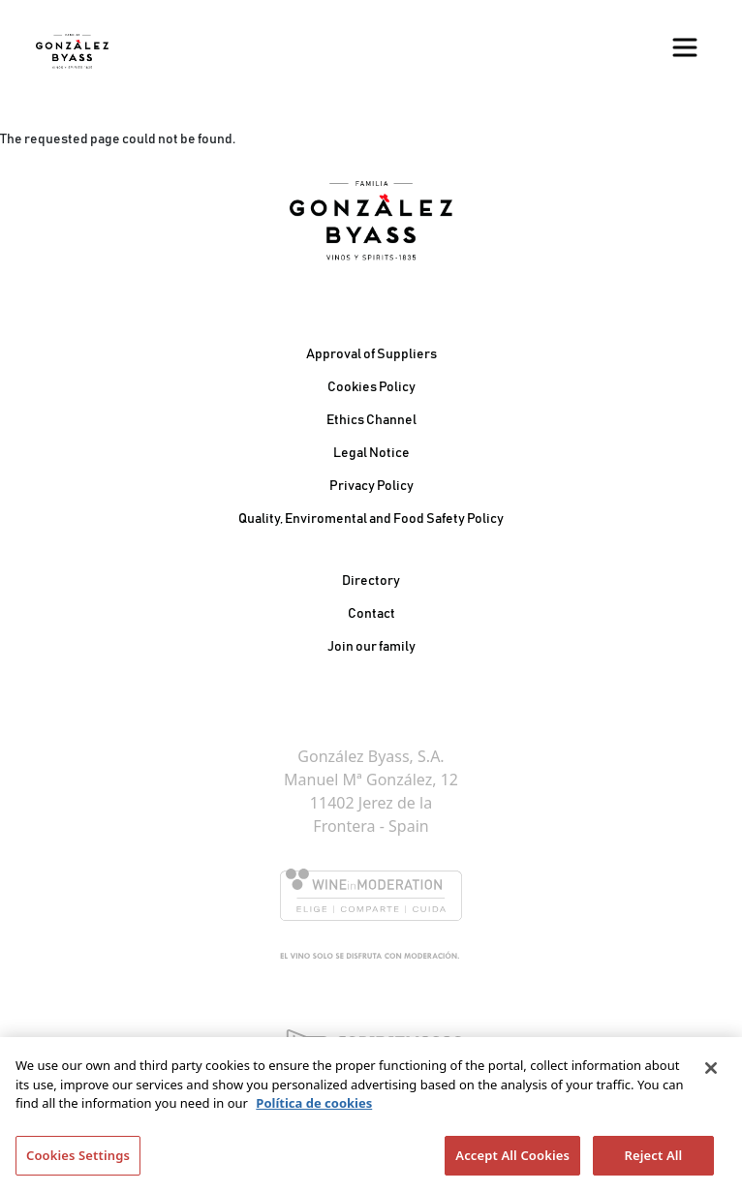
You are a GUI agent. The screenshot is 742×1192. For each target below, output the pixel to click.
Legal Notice (371, 453)
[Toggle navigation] (685, 47)
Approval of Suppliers (371, 354)
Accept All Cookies (512, 1160)
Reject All (654, 1160)
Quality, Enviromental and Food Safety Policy (371, 519)
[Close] (711, 1073)
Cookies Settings (78, 1160)
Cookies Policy (371, 387)
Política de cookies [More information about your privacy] (314, 1107)
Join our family (371, 647)
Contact (371, 614)
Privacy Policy (371, 486)
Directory (371, 581)
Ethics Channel (371, 420)
